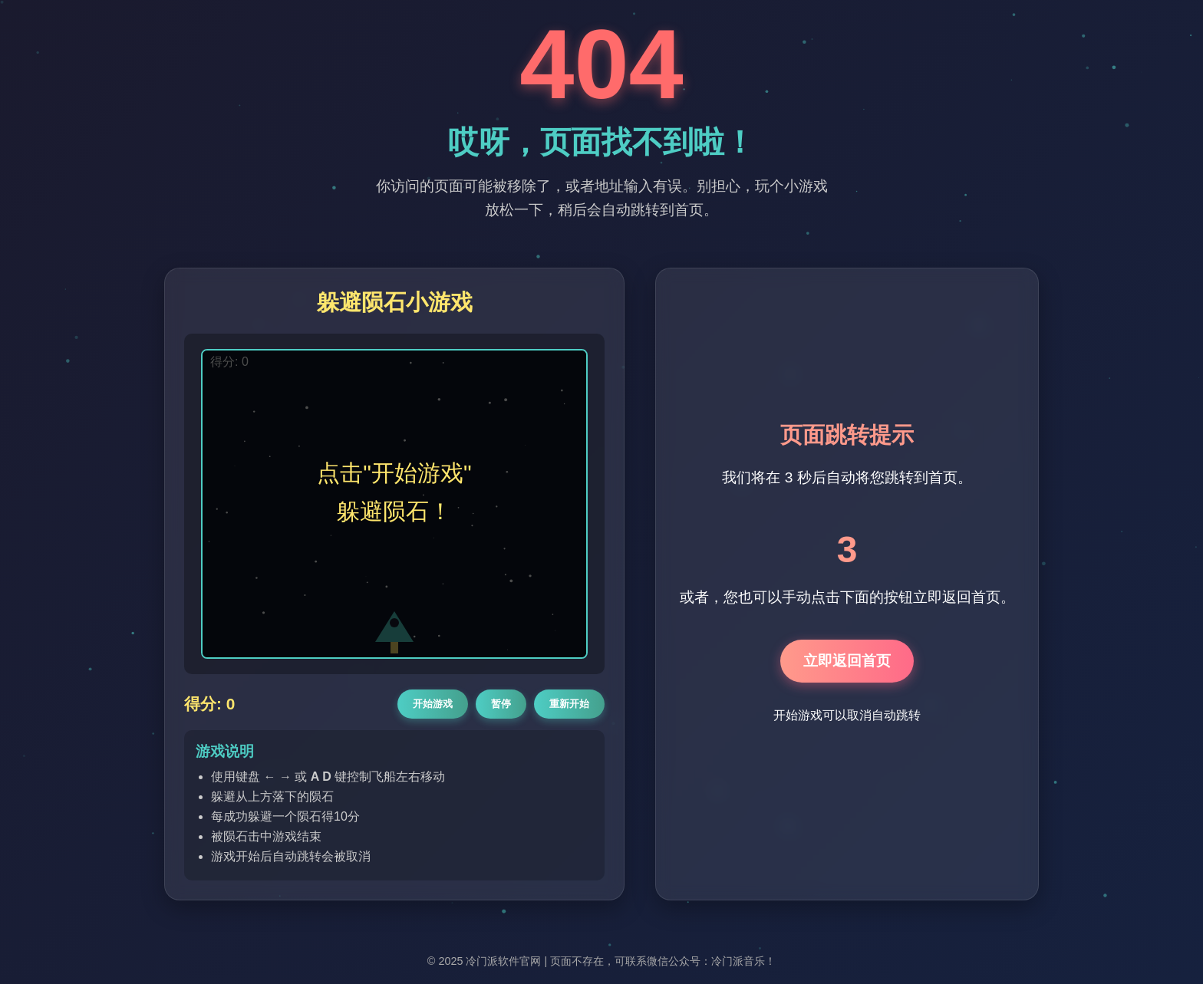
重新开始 (569, 703)
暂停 (501, 703)
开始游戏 (433, 703)
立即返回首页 (847, 661)
